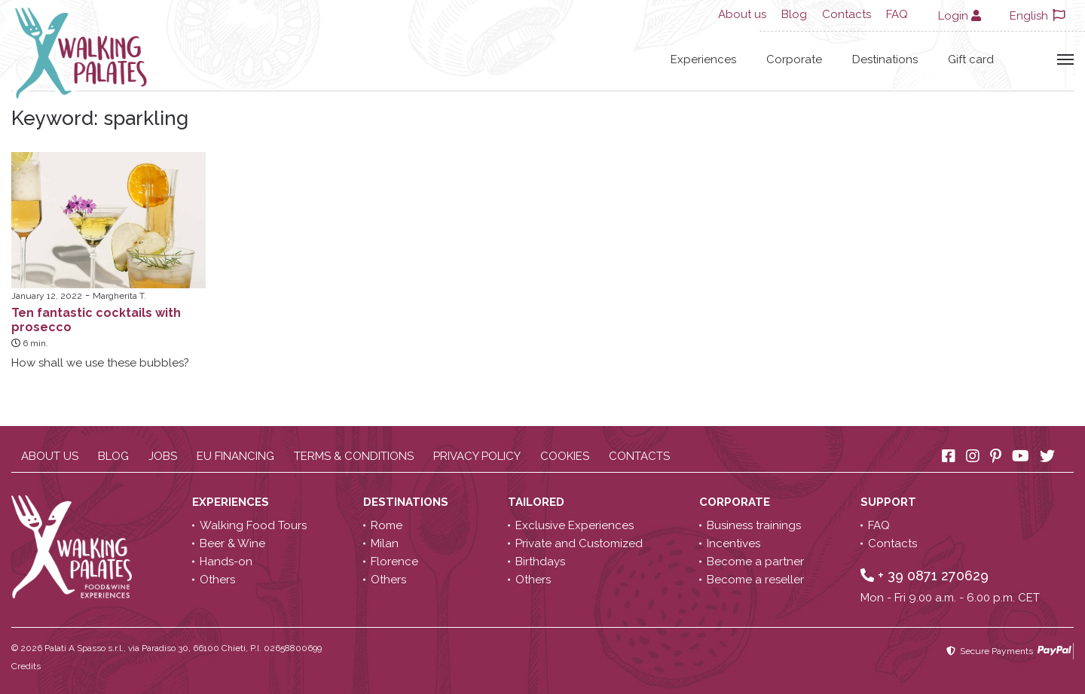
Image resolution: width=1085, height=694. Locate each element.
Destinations (885, 59)
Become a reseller (755, 579)
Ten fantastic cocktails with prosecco (96, 320)
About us (742, 14)
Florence (394, 561)
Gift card (971, 59)
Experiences (703, 59)
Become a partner (755, 561)
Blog (794, 14)
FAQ (897, 14)
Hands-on (226, 561)
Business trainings (754, 525)
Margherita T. (119, 296)
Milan (385, 543)
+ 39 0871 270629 (924, 575)
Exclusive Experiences (574, 525)
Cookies (564, 456)
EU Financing (235, 456)
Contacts (846, 14)
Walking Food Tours (253, 525)
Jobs (162, 456)
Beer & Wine (232, 543)
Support (889, 502)
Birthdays (540, 561)
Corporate (794, 59)
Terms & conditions (354, 456)
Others (217, 579)
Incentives (733, 543)
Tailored (537, 502)
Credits (26, 666)
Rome (386, 525)
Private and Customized (579, 543)
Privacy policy (477, 456)
